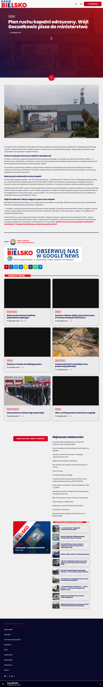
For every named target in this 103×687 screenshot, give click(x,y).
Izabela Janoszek (23, 241)
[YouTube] (5, 677)
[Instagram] (12, 677)
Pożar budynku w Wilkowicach (63, 502)
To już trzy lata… (58, 471)
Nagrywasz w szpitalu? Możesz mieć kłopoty (68, 506)
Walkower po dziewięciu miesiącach (65, 461)
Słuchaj (92, 4)
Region (11, 17)
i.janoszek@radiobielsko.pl (25, 243)
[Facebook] (14, 677)
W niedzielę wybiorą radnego (62, 475)
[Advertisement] (51, 59)
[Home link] (14, 3)
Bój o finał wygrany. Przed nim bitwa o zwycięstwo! (70, 498)
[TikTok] (9, 677)
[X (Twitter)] (7, 677)
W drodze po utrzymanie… (61, 510)
